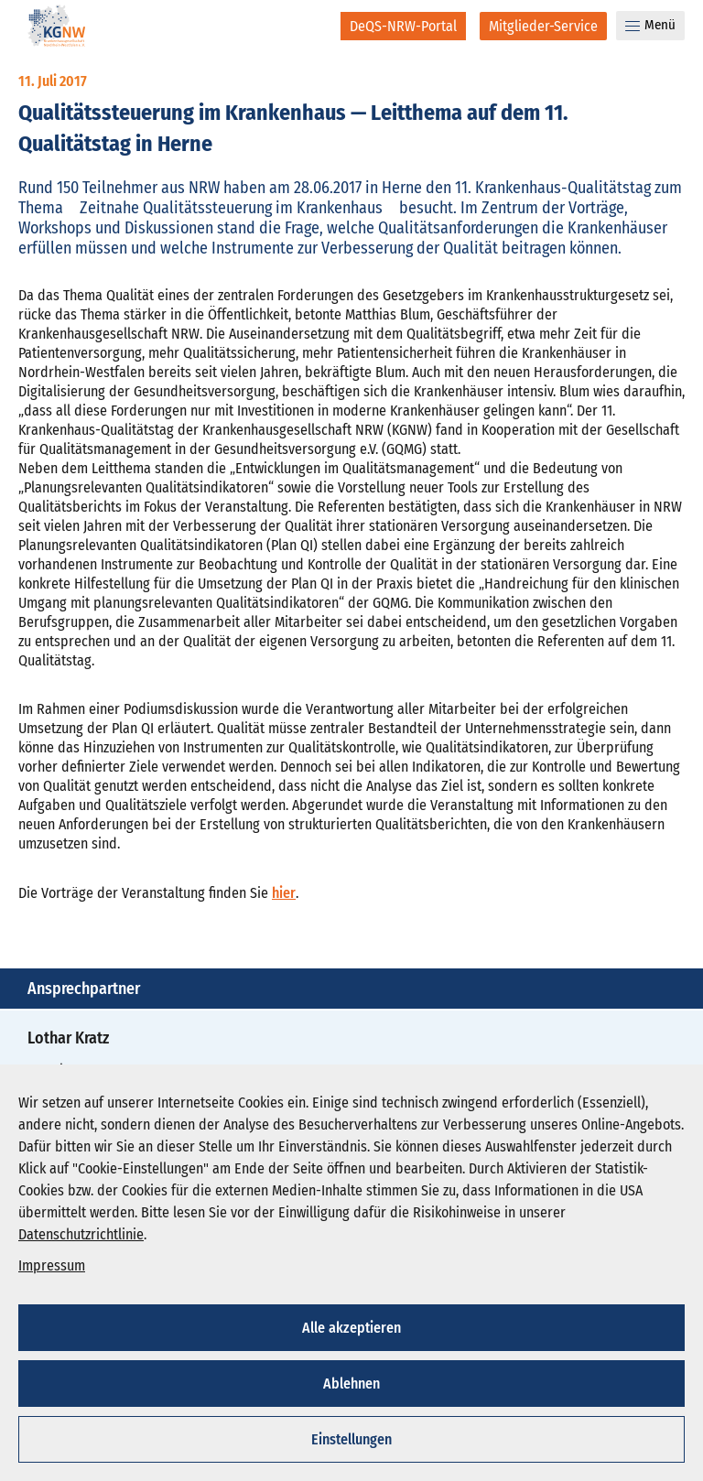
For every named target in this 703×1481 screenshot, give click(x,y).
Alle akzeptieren (351, 1327)
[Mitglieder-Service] (543, 26)
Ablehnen (351, 1383)
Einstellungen (351, 1439)
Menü (650, 24)
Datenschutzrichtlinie (81, 1234)
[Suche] (314, 25)
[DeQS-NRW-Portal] (403, 26)
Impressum (51, 1265)
